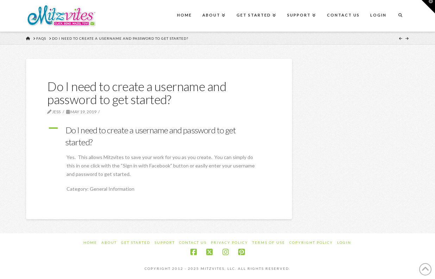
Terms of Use (268, 242)
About (109, 242)
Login (344, 242)
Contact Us (193, 242)
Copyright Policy (311, 242)
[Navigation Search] (400, 16)
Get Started (135, 242)
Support (165, 242)
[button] (159, 136)
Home (90, 242)
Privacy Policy (229, 242)
